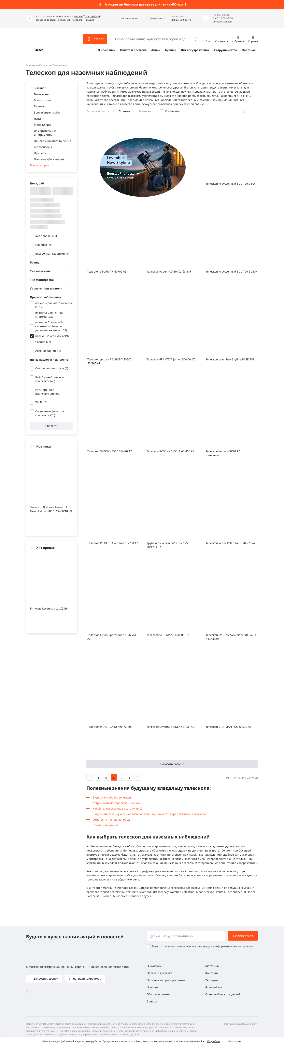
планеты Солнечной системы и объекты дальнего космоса (51, 326)
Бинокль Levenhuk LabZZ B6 (49, 608)
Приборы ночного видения (52, 141)
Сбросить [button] (51, 426)
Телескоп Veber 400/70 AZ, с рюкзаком (224, 453)
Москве (78, 16)
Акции (155, 50)
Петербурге (93, 16)
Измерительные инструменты (45, 133)
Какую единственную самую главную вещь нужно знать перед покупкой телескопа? (150, 814)
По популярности (97, 111)
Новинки (145, 111)
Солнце (43, 342)
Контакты (211, 973)
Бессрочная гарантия (52, 253)
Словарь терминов (106, 825)
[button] (125, 18)
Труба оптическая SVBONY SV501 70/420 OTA (169, 545)
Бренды (170, 50)
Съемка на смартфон (51, 368)
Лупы (37, 118)
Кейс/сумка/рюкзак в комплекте (49, 379)
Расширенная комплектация (47, 392)
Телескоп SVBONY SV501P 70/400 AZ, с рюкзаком (231, 637)
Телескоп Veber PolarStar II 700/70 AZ (231, 543)
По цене (124, 111)
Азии (91, 19)
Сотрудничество (225, 50)
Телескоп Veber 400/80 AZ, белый (169, 271)
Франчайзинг (214, 987)
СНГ (68, 19)
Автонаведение (48, 351)
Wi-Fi (41, 402)
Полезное (249, 50)
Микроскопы (42, 100)
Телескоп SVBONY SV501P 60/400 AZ (170, 451)
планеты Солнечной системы (49, 314)
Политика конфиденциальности (240, 1024)
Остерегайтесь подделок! (222, 994)
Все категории (40, 165)
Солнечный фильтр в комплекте (49, 413)
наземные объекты (52, 336)
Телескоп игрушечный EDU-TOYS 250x (231, 271)
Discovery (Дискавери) (49, 159)
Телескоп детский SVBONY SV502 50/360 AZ (109, 361)
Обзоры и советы (158, 994)
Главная (31, 65)
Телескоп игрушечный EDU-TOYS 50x (230, 183)
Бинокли (40, 106)
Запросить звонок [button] (45, 978)
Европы (78, 19)
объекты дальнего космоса (53, 305)
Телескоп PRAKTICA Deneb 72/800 (109, 727)
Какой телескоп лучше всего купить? (117, 808)
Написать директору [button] (86, 978)
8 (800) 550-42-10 (181, 19)
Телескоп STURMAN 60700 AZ (106, 271)
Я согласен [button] (234, 1041)
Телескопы (58, 65)
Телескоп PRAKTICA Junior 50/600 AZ (171, 359)
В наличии (172, 111)
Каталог (44, 65)
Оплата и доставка (133, 50)
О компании (106, 50)
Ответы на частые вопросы (111, 819)
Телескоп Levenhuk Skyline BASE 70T (171, 727)
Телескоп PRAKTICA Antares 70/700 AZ (112, 543)
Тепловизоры (43, 147)
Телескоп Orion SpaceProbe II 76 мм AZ (111, 637)
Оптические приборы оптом (166, 980)
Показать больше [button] (172, 764)
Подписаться (243, 936)
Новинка (43, 245)
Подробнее (213, 1041)
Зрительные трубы (47, 112)
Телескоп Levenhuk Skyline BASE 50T (230, 359)
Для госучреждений (195, 50)
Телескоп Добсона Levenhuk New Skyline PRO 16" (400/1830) (51, 509)
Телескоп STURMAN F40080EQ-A (168, 635)
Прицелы (40, 153)
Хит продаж (46, 236)
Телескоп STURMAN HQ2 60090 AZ (228, 727)
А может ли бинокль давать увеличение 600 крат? (145, 4)
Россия (38, 50)
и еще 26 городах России (50, 19)
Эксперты (211, 980)
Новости (152, 987)
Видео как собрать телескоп (112, 797)
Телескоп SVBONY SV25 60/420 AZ (109, 451)
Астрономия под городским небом (116, 803)
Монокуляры (42, 125)
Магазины (212, 966)
